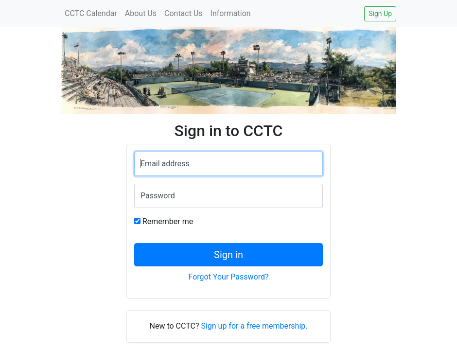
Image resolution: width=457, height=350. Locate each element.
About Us (141, 13)
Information (231, 13)
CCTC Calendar (91, 13)
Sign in (228, 255)
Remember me (167, 221)
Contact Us (183, 13)
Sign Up (380, 14)
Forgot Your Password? (228, 276)
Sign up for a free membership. (254, 326)
